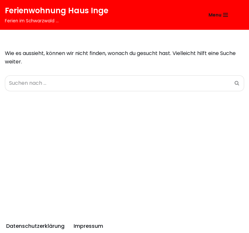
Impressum (88, 226)
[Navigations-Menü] (218, 14)
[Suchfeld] (238, 14)
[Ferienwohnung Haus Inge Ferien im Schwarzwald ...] (56, 15)
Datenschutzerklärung (35, 226)
